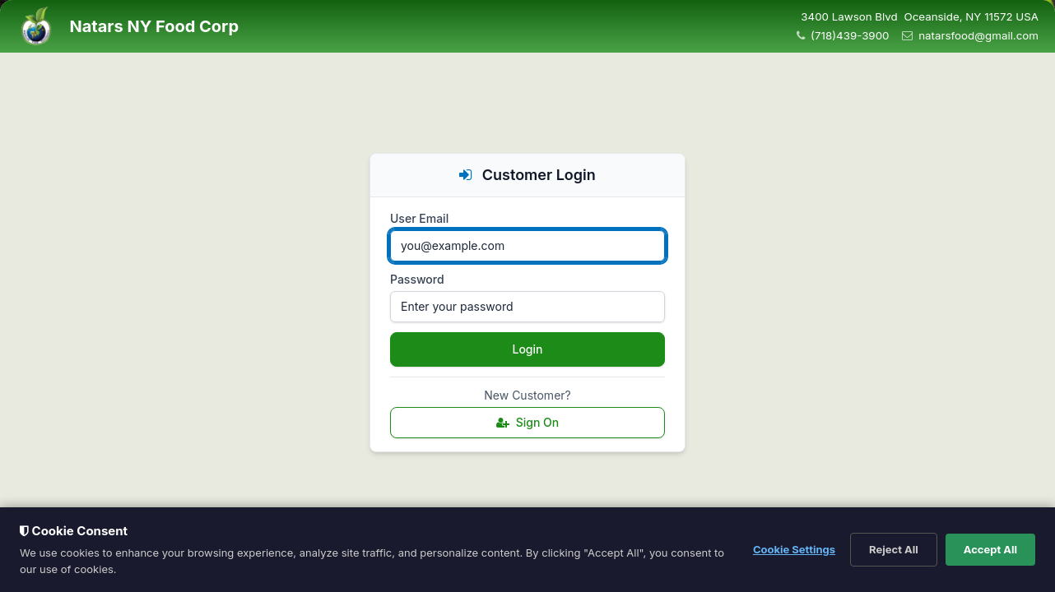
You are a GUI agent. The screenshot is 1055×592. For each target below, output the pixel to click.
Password (417, 279)
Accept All (990, 549)
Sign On (528, 422)
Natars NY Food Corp (154, 26)
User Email (419, 218)
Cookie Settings (794, 549)
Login (528, 349)
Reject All (893, 549)
